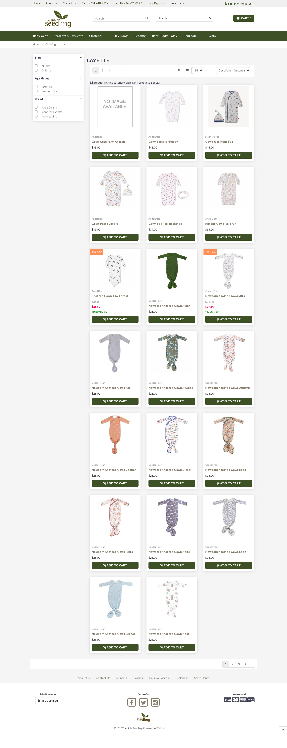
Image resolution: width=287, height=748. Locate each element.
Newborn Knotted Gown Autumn (227, 387)
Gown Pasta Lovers (105, 223)
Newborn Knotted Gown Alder (169, 305)
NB (44, 65)
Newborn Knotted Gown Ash (111, 387)
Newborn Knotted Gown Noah (169, 634)
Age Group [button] (58, 78)
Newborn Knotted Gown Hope (169, 551)
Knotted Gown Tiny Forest (110, 296)
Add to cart (115, 155)
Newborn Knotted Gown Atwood (170, 387)
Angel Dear (48, 107)
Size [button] (58, 57)
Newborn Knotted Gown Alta (225, 296)
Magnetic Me (50, 116)
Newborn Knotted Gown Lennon (114, 634)
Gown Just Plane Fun (219, 141)
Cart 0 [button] (244, 18)
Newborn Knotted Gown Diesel (169, 469)
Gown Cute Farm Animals (108, 141)
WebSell (160, 728)
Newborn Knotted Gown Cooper (114, 469)
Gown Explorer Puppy (163, 141)
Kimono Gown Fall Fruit (221, 223)
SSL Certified (48, 700)
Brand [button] (58, 99)
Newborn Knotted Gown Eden (225, 469)
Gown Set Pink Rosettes (165, 223)
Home (36, 44)
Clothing (50, 44)
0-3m (45, 70)
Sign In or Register (238, 3)
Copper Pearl (50, 111)
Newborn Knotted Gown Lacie (225, 551)
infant (45, 86)
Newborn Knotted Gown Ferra (112, 551)
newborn (47, 91)
